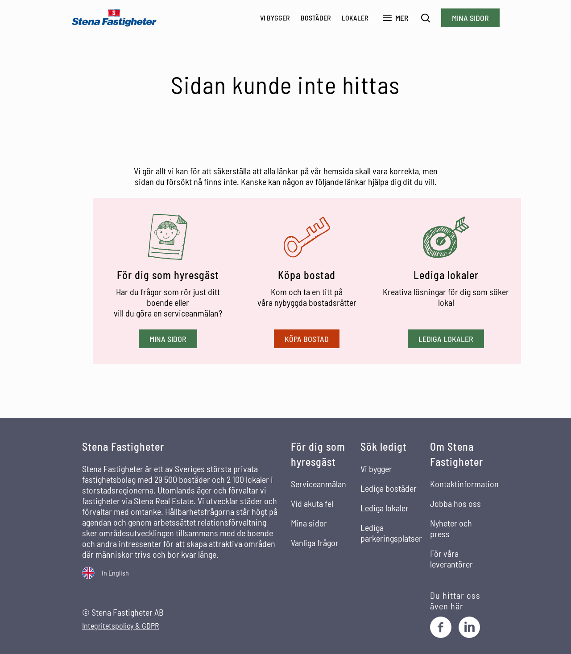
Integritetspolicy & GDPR (120, 625)
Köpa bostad (307, 339)
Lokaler (355, 17)
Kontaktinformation (464, 483)
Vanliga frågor (315, 542)
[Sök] (425, 18)
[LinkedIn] (469, 627)
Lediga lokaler (445, 339)
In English (115, 572)
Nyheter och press (451, 528)
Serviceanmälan (318, 483)
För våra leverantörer (451, 558)
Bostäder (316, 17)
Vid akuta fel (312, 503)
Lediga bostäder (388, 488)
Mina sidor (470, 18)
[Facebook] (440, 627)
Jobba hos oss (455, 503)
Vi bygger (275, 17)
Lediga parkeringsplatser (391, 532)
